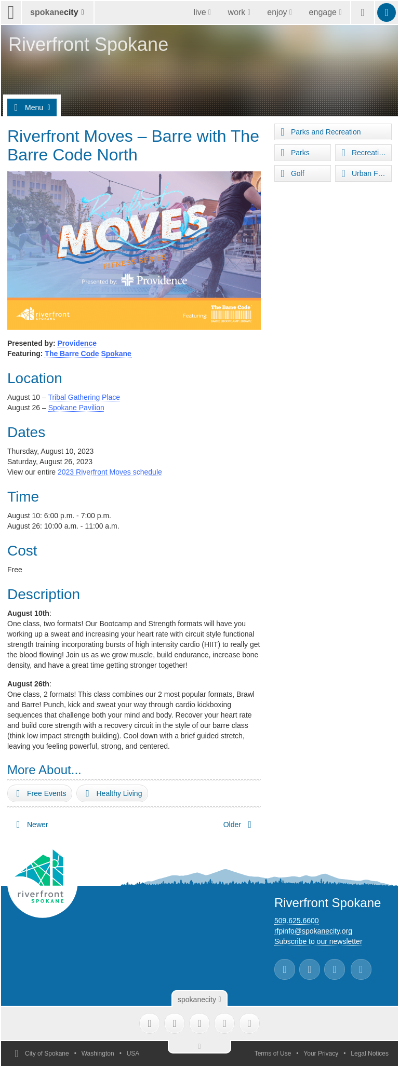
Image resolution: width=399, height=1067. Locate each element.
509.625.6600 (296, 920)
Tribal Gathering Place (84, 397)
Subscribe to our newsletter (318, 941)
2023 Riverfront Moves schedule (110, 472)
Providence (76, 343)
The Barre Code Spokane (88, 353)
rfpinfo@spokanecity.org (313, 931)
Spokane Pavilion (76, 407)
